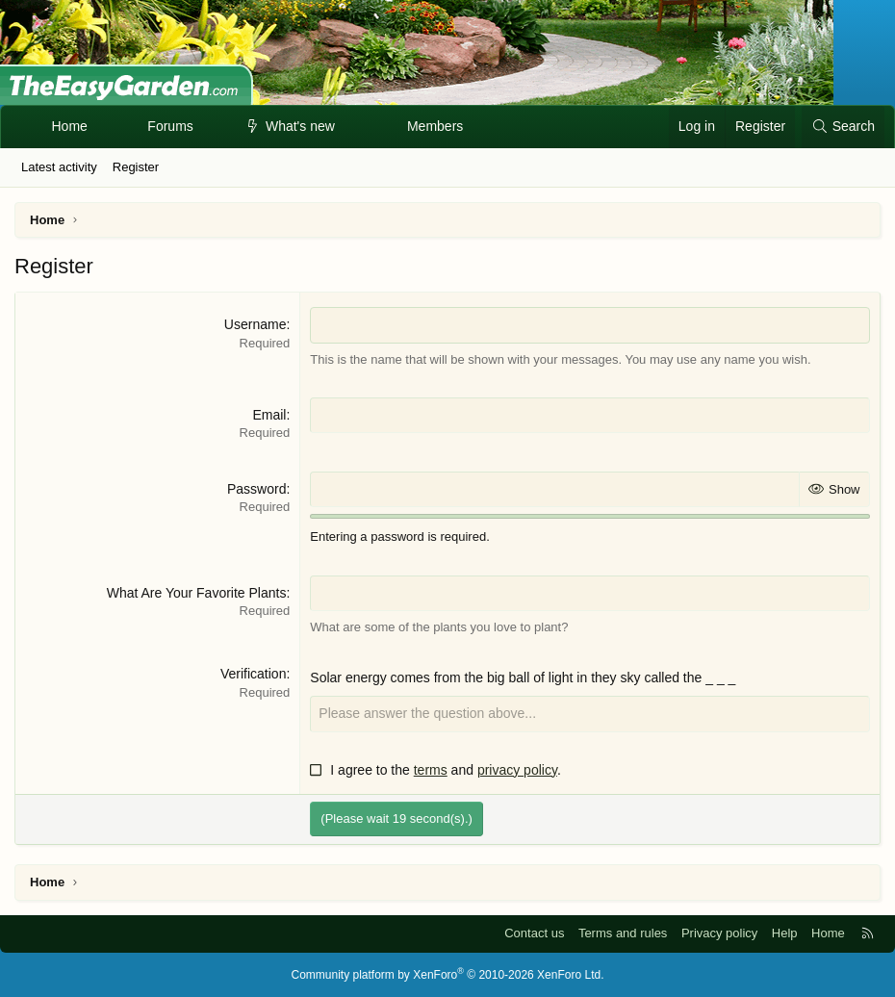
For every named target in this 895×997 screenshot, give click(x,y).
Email (269, 414)
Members (435, 126)
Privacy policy (719, 933)
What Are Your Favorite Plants (197, 593)
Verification (253, 673)
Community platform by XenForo (448, 975)
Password (256, 489)
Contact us (534, 933)
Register (136, 167)
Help (785, 933)
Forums (169, 126)
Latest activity (59, 167)
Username (255, 324)
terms (431, 770)
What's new (300, 126)
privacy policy (517, 770)
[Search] (843, 127)
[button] (209, 127)
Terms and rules (622, 933)
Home (70, 126)
